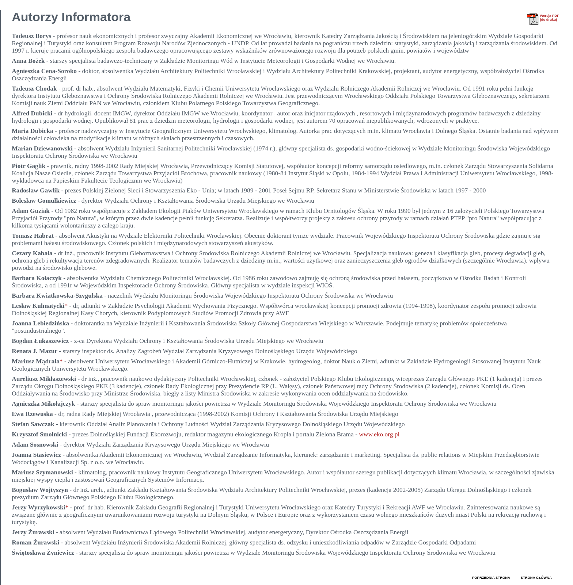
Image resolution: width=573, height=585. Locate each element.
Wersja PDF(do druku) (549, 18)
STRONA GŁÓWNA (536, 578)
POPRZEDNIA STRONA (491, 578)
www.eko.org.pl (379, 434)
